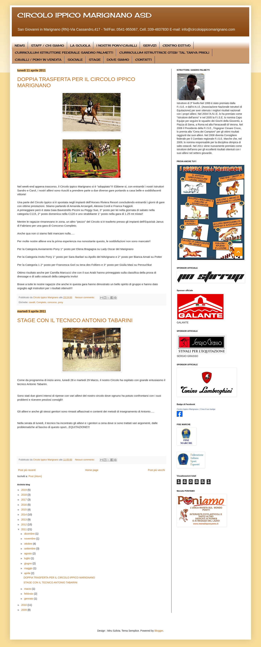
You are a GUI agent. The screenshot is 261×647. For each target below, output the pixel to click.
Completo (41, 302)
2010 (24, 604)
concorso (52, 302)
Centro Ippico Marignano (187, 409)
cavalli (32, 302)
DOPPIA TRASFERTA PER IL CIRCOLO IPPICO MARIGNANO (59, 577)
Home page (91, 470)
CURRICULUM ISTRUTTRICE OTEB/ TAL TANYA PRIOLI (164, 52)
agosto (28, 553)
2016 (24, 504)
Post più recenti (27, 470)
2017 (24, 499)
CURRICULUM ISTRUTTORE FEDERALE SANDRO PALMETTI (64, 52)
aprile (27, 573)
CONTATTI (143, 59)
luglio (27, 558)
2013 (24, 519)
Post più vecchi (156, 470)
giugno (28, 563)
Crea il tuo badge (207, 409)
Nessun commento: (85, 297)
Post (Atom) (35, 476)
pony (60, 302)
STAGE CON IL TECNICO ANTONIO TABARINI (74, 320)
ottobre (28, 543)
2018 (24, 494)
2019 (24, 489)
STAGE (95, 59)
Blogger (158, 630)
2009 (24, 609)
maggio (28, 568)
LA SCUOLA (80, 45)
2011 (24, 529)
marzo (28, 588)
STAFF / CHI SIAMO (47, 45)
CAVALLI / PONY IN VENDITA (38, 59)
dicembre (29, 533)
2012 (24, 524)
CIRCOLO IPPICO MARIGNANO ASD (84, 15)
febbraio (29, 593)
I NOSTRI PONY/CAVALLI (116, 45)
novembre (30, 538)
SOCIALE (75, 59)
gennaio (29, 598)
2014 (24, 514)
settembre (30, 548)
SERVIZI (149, 45)
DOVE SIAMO (118, 59)
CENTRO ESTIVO (176, 45)
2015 (24, 509)
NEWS (20, 45)
